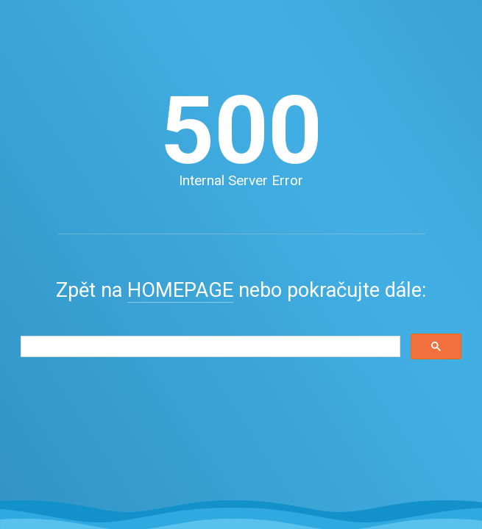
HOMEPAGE (180, 290)
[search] (209, 346)
